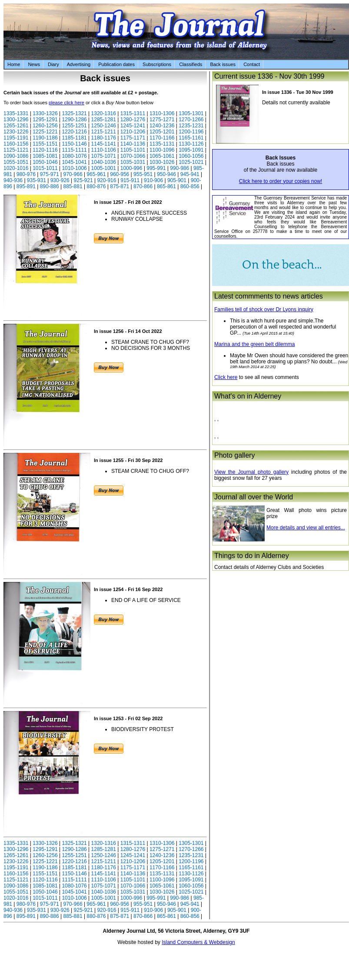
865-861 (166, 186)
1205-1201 (162, 132)
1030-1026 (162, 162)
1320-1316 (103, 113)
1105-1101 (132, 150)
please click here (66, 102)
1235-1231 (191, 126)
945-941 (189, 174)
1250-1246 (103, 126)
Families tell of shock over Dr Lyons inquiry (263, 309)
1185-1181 (74, 138)
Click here (225, 377)
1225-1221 (45, 132)
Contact (251, 64)
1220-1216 (74, 132)
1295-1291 (45, 119)
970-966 (73, 174)
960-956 (119, 174)
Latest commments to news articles (268, 296)
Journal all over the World (253, 497)
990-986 (179, 168)
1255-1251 (74, 126)
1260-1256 (45, 126)
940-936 (13, 180)
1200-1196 (191, 132)
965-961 (96, 174)
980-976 (26, 174)
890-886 (49, 186)
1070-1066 (132, 156)
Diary (53, 64)
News (34, 64)
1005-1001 (103, 168)
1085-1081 (45, 156)
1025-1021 (191, 162)
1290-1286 (74, 119)
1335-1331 (15, 113)
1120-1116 (45, 150)
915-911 (130, 180)
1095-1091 (191, 150)
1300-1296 (15, 119)
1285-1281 (103, 119)
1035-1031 (132, 162)
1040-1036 (103, 162)
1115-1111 (74, 150)
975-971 (49, 174)
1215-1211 (103, 132)
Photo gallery (234, 455)
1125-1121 (15, 150)
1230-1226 (15, 132)
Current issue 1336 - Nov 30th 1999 (269, 76)
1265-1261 (15, 126)
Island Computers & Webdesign (198, 942)
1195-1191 (15, 138)
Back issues (223, 64)
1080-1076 (74, 156)
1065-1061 (162, 156)
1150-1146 (74, 144)
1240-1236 (162, 126)
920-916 (106, 180)
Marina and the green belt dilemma (254, 344)
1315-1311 (132, 113)
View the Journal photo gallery (251, 472)
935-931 (36, 180)
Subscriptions (157, 64)
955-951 (143, 174)
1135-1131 (162, 144)
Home (13, 64)
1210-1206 (132, 132)
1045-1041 (74, 162)
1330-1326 (45, 113)
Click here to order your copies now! (280, 181)
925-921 (83, 180)
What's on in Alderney (247, 396)
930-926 (60, 180)
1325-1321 (74, 113)
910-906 (153, 180)
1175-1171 (132, 138)
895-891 (26, 186)
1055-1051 (15, 162)
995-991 (156, 168)
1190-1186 (45, 138)
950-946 (166, 174)
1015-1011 (45, 168)
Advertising (78, 64)
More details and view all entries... (305, 528)
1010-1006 (74, 168)
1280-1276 (132, 119)
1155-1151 (45, 144)
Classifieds (190, 64)
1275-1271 (162, 119)
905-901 (176, 180)
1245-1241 (132, 126)
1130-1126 (191, 144)
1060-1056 (191, 156)
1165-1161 (191, 138)
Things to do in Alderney (251, 555)
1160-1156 (15, 144)
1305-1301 (191, 113)
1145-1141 (103, 144)
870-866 (143, 186)
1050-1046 (45, 162)
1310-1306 (162, 113)
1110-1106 (103, 150)
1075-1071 (103, 156)
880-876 (96, 186)
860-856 (189, 186)
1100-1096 (162, 150)
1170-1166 (162, 138)
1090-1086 (15, 156)
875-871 (119, 186)
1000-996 (131, 168)
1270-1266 (191, 119)
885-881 (73, 186)
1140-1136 (132, 144)
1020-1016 (15, 168)
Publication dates (116, 64)
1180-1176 (103, 138)
